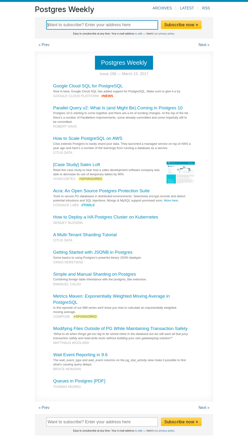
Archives (162, 8)
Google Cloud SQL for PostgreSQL (88, 85)
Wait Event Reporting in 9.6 (80, 354)
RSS (206, 8)
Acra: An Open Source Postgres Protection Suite (101, 190)
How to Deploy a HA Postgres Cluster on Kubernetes (105, 216)
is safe (139, 33)
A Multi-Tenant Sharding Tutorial (85, 234)
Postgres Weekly (64, 9)
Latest (187, 8)
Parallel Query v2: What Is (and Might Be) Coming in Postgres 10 (118, 107)
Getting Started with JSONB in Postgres (93, 252)
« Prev (43, 45)
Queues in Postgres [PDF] (79, 380)
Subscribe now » (181, 24)
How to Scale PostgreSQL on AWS (87, 138)
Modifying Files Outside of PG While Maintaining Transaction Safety (120, 328)
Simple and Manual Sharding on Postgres (94, 274)
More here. (171, 200)
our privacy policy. (164, 33)
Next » (204, 45)
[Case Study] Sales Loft (76, 164)
